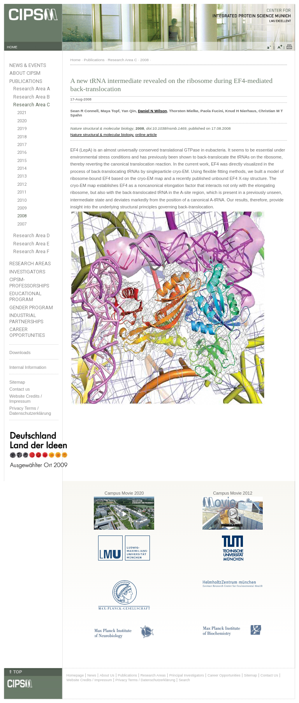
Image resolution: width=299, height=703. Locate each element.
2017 (21, 144)
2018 (21, 136)
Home (75, 60)
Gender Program (31, 307)
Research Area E (31, 244)
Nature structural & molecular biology (101, 134)
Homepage (75, 675)
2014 (21, 168)
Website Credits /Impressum (25, 398)
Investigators (27, 272)
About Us (107, 675)
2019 (21, 128)
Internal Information (27, 367)
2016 (21, 152)
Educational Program (25, 296)
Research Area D (31, 235)
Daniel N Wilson (152, 111)
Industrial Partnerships (26, 318)
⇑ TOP (15, 672)
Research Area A (31, 89)
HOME (12, 47)
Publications (25, 81)
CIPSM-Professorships (29, 282)
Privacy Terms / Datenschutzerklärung (30, 411)
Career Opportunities (27, 332)
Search (184, 680)
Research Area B (31, 97)
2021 (21, 112)
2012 (21, 184)
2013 (21, 176)
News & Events (27, 65)
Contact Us (269, 675)
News (91, 675)
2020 (21, 120)
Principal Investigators (186, 675)
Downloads (19, 352)
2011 (21, 192)
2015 (21, 160)
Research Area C (31, 104)
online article (146, 134)
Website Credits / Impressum (89, 680)
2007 (21, 224)
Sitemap (17, 382)
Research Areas (30, 263)
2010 (21, 200)
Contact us (19, 389)
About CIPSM (24, 73)
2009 (21, 208)
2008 (21, 215)
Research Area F (31, 251)
